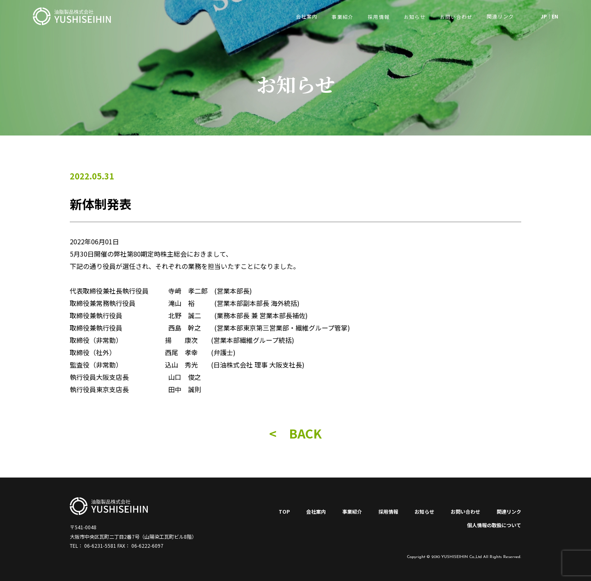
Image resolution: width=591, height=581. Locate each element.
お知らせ (415, 16)
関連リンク (509, 511)
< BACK (295, 433)
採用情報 (378, 16)
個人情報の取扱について (494, 524)
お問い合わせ (456, 16)
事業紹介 (342, 16)
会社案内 (316, 511)
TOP (284, 511)
